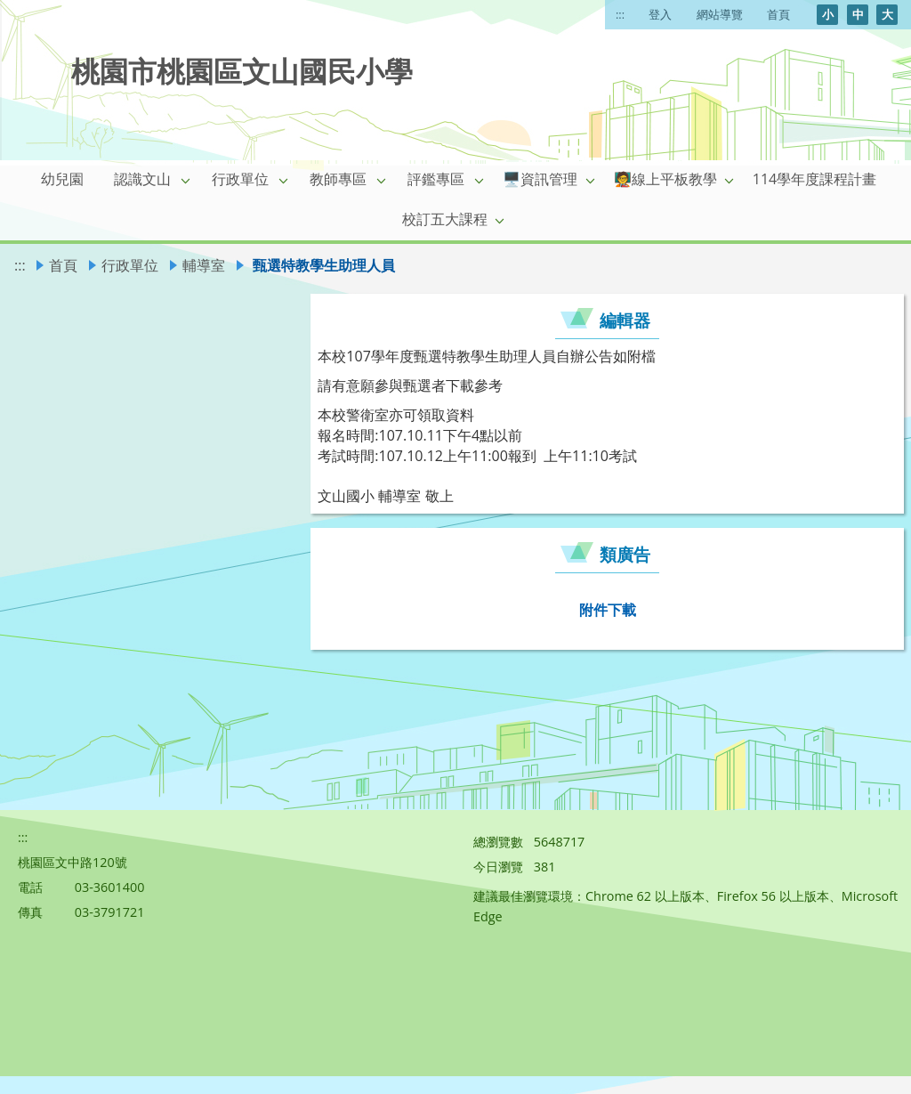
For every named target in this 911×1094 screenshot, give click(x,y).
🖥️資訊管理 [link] (540, 179)
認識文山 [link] (142, 179)
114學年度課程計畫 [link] (814, 179)
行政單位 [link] (240, 179)
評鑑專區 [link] (435, 179)
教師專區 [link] (338, 179)
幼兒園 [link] (62, 179)
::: (620, 14)
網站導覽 (720, 14)
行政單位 (129, 265)
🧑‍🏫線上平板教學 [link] (665, 179)
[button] (186, 179)
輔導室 (203, 265)
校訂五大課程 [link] (445, 219)
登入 (660, 14)
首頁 (778, 14)
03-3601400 (110, 887)
